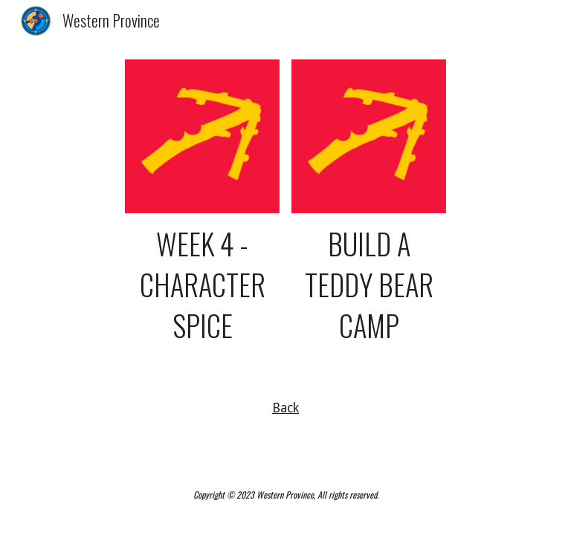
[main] (202, 285)
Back (285, 408)
